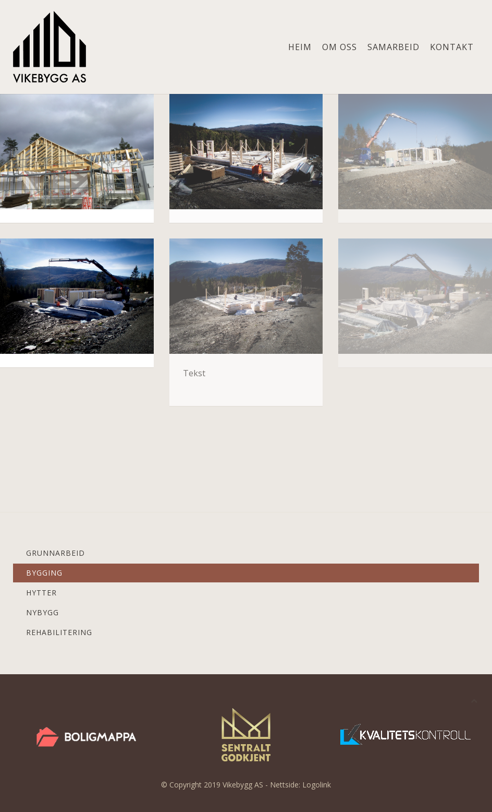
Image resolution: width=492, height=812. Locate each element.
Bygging (44, 573)
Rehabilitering (59, 632)
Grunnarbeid (55, 553)
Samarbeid (393, 47)
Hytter (41, 593)
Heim (300, 47)
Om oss (339, 47)
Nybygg (42, 612)
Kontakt (452, 47)
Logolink (316, 785)
